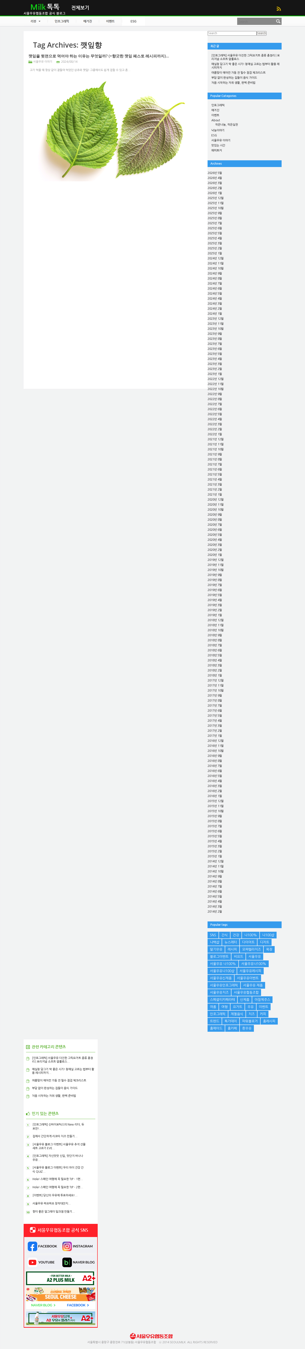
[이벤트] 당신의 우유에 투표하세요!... (55, 1195)
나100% (250, 935)
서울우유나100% (253, 963)
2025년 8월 (215, 218)
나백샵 (214, 942)
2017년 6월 (215, 710)
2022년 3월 (215, 424)
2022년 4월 (215, 419)
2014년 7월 (215, 886)
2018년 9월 (215, 635)
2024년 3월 (215, 303)
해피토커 (216, 150)
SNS (213, 935)
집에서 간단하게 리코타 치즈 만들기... (55, 1136)
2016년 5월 (215, 776)
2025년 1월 (215, 253)
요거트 (237, 1007)
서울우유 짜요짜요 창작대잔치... (51, 1203)
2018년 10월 (216, 630)
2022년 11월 (216, 384)
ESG (214, 135)
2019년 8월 (215, 580)
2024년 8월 (215, 278)
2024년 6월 (215, 288)
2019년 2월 (215, 610)
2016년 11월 (216, 745)
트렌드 (214, 1021)
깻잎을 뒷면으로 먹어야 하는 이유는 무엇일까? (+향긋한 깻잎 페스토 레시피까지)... (98, 56)
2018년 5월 (215, 655)
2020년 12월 (216, 499)
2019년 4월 (215, 600)
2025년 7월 (215, 223)
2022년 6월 (215, 409)
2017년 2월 (215, 730)
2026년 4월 (215, 178)
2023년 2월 (215, 369)
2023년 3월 (215, 363)
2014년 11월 (216, 866)
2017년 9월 (215, 695)
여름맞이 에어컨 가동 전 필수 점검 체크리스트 (238, 72)
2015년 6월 (215, 831)
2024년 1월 (215, 313)
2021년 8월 (215, 459)
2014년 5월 (215, 896)
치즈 (251, 1014)
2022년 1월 (215, 434)
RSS (279, 9)
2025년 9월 (215, 213)
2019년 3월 (215, 605)
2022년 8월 (215, 399)
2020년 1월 (215, 554)
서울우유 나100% (223, 963)
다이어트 (248, 942)
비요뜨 (238, 956)
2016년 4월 (215, 781)
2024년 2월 (215, 308)
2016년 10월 (216, 750)
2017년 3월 (215, 725)
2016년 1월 (215, 796)
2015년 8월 (215, 821)
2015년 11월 (216, 806)
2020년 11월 (216, 504)
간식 (224, 935)
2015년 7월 (215, 826)
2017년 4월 (215, 720)
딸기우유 (216, 949)
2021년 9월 (215, 454)
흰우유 (246, 1028)
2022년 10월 (216, 389)
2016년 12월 (216, 740)
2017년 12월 (216, 680)
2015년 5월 (215, 836)
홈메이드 (216, 1028)
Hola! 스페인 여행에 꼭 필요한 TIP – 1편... (57, 1179)
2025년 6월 (215, 228)
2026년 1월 (215, 193)
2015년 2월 (215, 851)
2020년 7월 (215, 524)
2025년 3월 (215, 243)
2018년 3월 (215, 665)
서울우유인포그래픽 (224, 985)
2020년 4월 (215, 539)
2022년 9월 (215, 394)
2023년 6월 (215, 348)
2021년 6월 (215, 469)
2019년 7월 (215, 585)
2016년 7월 (215, 765)
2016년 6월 (215, 770)
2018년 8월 (215, 640)
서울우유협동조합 (246, 992)
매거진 (215, 110)
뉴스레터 (231, 942)
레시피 (232, 949)
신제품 (244, 999)
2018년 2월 (215, 670)
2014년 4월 (215, 901)
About (215, 120)
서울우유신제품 (221, 978)
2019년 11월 (216, 564)
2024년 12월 (216, 258)
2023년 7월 (215, 343)
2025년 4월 (215, 238)
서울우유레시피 (250, 971)
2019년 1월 (215, 615)
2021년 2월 (215, 489)
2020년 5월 (215, 534)
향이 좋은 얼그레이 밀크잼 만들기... (53, 1211)
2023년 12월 (216, 318)
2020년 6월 (215, 529)
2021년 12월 (216, 439)
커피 (263, 1014)
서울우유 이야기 (42, 61)
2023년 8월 (215, 338)
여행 (224, 1007)
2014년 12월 (216, 861)
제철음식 (237, 1014)
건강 (236, 935)
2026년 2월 (215, 188)
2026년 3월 (215, 183)
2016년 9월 (215, 755)
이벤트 (215, 115)
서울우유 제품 (253, 985)
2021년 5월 (215, 474)
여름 (213, 1007)
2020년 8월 (215, 519)
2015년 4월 (215, 841)
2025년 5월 (215, 233)
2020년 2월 (215, 549)
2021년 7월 (215, 464)
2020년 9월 (215, 514)
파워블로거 (250, 1021)
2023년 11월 (216, 323)
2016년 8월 (215, 760)
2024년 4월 (215, 298)
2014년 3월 (215, 906)
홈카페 (232, 1028)
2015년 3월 (215, 846)
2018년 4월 (215, 660)
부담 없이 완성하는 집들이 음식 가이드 (234, 77)
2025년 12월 (216, 198)
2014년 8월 (215, 881)
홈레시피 (269, 1021)
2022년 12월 (216, 379)
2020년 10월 (216, 509)
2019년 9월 (215, 575)
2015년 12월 (216, 801)
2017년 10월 (216, 690)
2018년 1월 (215, 675)
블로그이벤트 (219, 956)
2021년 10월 (216, 449)
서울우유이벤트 (248, 978)
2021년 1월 (215, 494)
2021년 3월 (215, 484)
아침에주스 (262, 999)
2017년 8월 (215, 700)
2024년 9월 (215, 273)
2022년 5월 (215, 414)
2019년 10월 (216, 570)
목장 (269, 949)
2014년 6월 (215, 891)
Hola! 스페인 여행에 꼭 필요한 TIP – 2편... (57, 1187)
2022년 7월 (215, 404)
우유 (250, 1007)
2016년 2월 (215, 791)
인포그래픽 (218, 105)
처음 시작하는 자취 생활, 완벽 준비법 (233, 82)
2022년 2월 (215, 429)
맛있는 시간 (218, 145)
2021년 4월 (215, 479)
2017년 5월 (215, 715)
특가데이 (231, 1021)
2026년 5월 (215, 173)
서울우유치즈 (219, 992)
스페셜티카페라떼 (222, 999)
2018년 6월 (215, 650)
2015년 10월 (216, 811)
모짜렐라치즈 (251, 949)
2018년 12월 (216, 620)
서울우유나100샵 (222, 971)
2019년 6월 (215, 590)
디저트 (264, 942)
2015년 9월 (215, 816)
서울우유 (254, 956)
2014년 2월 (215, 911)
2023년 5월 (215, 353)
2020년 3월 (215, 544)
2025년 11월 (216, 203)
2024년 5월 (215, 293)
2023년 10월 (216, 328)
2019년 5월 (215, 595)
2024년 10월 (216, 268)
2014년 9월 (215, 876)
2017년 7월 (215, 705)
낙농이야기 (218, 130)
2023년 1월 (215, 374)
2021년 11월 (216, 444)
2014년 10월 (216, 871)
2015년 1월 (215, 856)
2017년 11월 (216, 685)
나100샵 (268, 935)
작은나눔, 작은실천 (226, 124)
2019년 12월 (216, 559)
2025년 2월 (215, 248)
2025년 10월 (216, 208)
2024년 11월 (216, 263)
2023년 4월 (215, 358)
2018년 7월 (215, 645)
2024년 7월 (215, 283)
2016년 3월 (215, 786)
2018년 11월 (216, 625)
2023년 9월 (215, 333)
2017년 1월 (215, 735)
